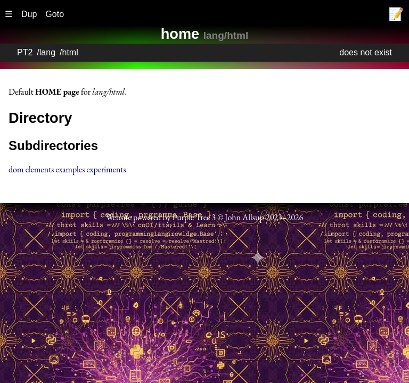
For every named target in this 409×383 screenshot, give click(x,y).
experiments (106, 169)
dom (16, 169)
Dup (29, 14)
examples (70, 169)
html (70, 52)
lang (47, 52)
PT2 (24, 52)
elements (40, 169)
